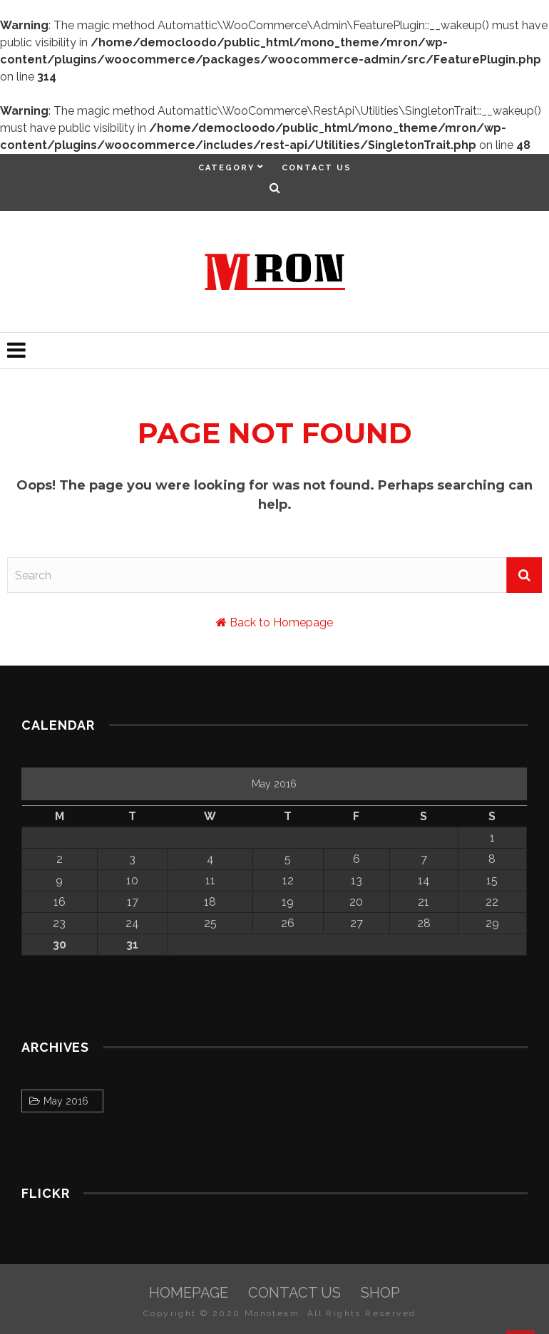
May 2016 (65, 1101)
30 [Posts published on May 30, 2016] (59, 944)
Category (226, 167)
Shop (380, 1292)
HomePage (188, 1292)
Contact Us (317, 167)
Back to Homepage (281, 622)
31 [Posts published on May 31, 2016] (132, 944)
